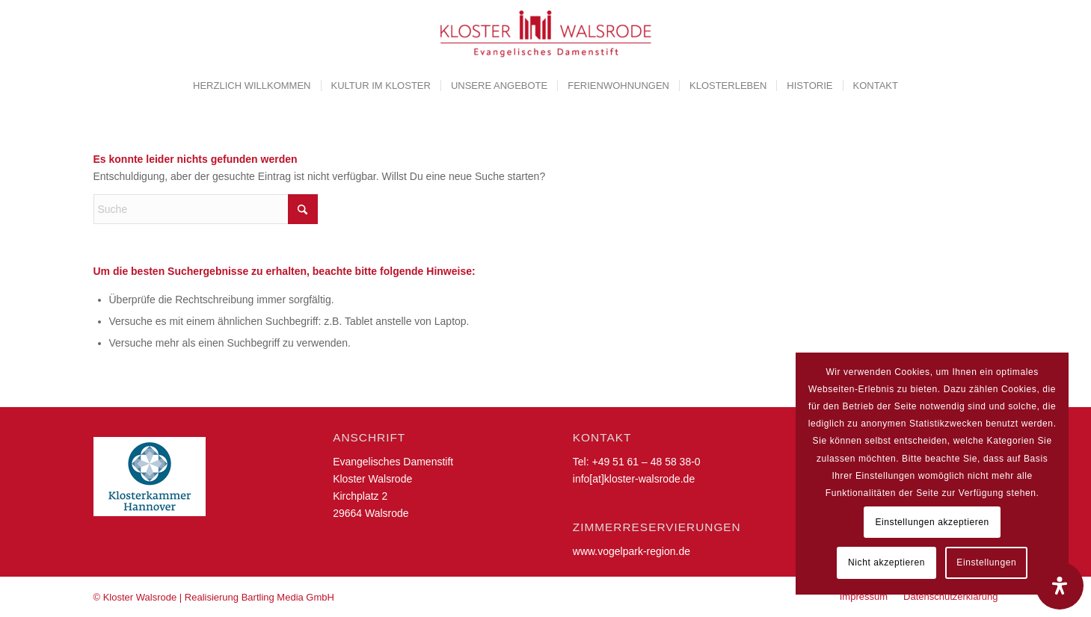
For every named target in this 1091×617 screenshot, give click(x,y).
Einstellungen (986, 562)
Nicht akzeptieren (886, 562)
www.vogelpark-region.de (631, 551)
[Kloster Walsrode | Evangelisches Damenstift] (546, 33)
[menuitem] (251, 86)
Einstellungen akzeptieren (932, 522)
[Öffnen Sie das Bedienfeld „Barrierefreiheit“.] (1060, 586)
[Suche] (205, 209)
